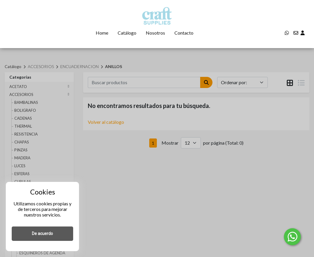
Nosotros (155, 32)
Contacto (183, 32)
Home (102, 32)
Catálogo (127, 32)
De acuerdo (42, 233)
